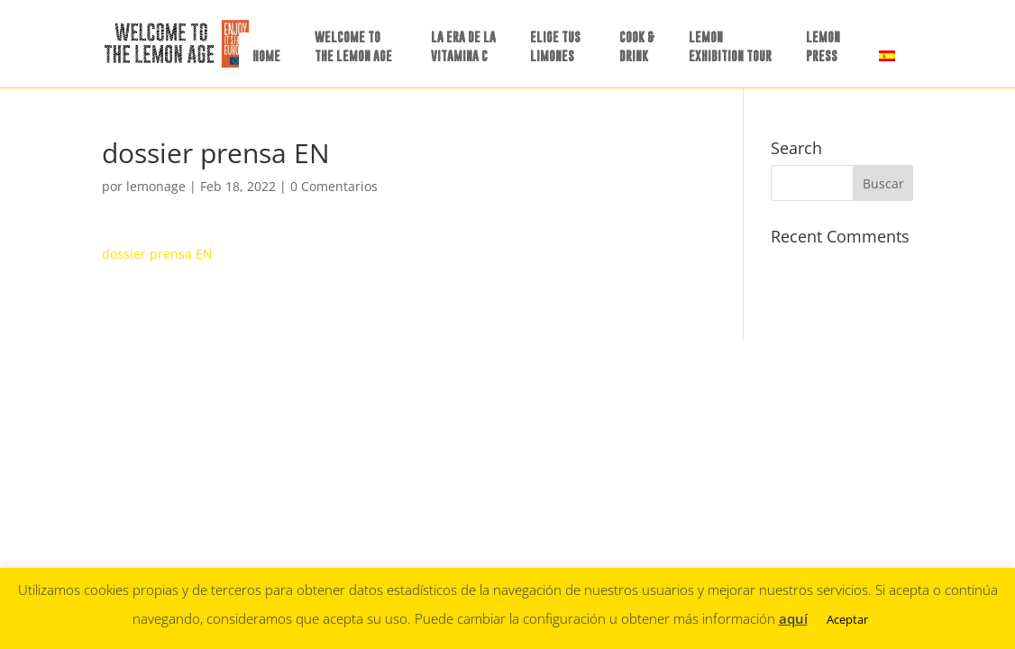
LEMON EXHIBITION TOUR (730, 46)
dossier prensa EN (157, 253)
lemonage (156, 186)
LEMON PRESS (823, 46)
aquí (793, 618)
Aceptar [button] (847, 619)
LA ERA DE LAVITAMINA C (463, 46)
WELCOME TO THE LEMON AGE (353, 46)
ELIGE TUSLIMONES (555, 46)
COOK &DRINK (636, 46)
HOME (266, 55)
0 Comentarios (334, 186)
